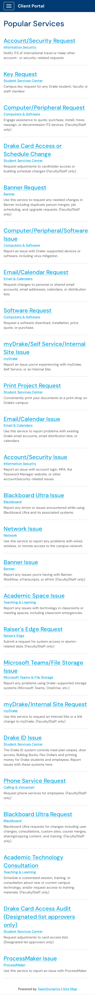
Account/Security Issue (35, 457)
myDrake (11, 358)
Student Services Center (23, 80)
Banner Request (25, 187)
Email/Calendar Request (36, 272)
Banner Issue (21, 562)
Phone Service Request (35, 780)
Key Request (20, 74)
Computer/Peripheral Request (44, 107)
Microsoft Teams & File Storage (28, 677)
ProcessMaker (14, 965)
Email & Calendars (18, 279)
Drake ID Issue (23, 737)
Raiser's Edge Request (33, 629)
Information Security (20, 47)
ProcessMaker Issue (30, 958)
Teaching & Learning (20, 602)
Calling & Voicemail (19, 787)
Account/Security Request (39, 40)
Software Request (28, 310)
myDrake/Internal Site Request (45, 704)
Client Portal (31, 6)
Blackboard (12, 502)
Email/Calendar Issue (32, 419)
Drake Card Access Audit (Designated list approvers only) (39, 917)
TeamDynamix (49, 989)
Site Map (70, 989)
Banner (9, 194)
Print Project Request (32, 385)
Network (10, 535)
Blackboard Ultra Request (38, 814)
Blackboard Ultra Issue (34, 495)
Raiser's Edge (14, 635)
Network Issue (23, 528)
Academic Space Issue (34, 595)
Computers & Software (22, 114)
